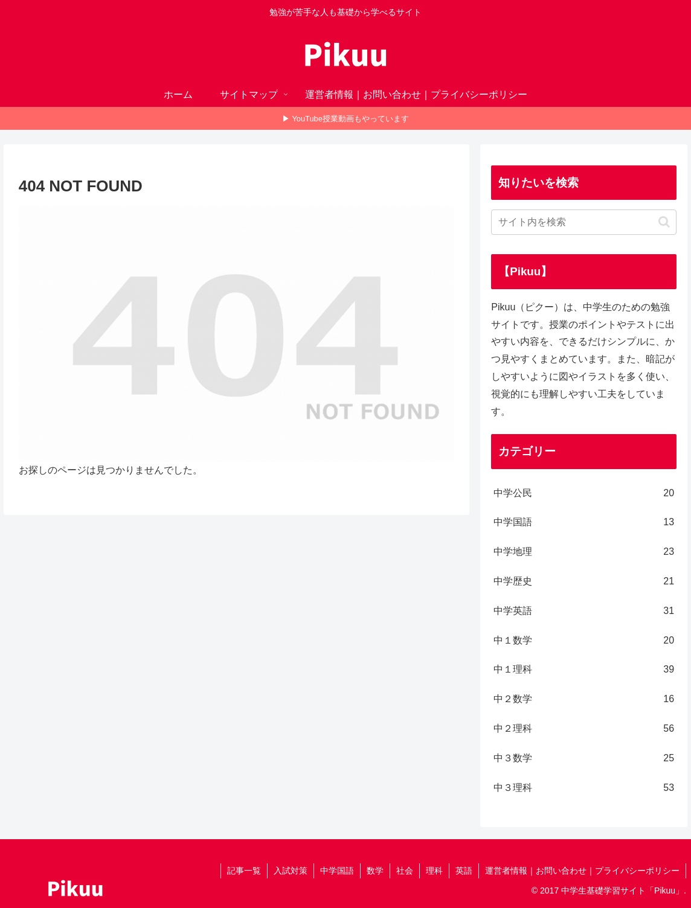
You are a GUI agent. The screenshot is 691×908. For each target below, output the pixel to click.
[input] (584, 222)
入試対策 (290, 870)
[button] (664, 222)
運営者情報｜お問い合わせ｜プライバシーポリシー (582, 870)
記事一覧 (244, 870)
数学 (375, 870)
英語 (463, 870)
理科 (434, 870)
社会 (404, 870)
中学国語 (337, 870)
